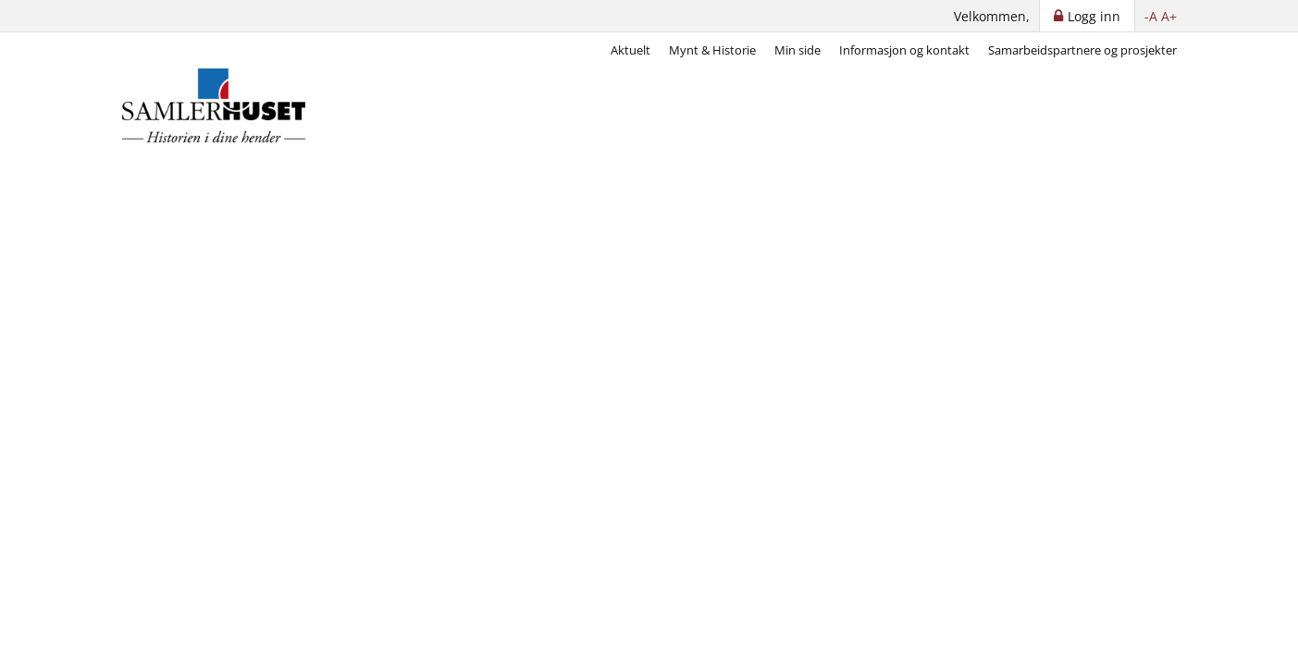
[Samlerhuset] (214, 105)
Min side (797, 50)
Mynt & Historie (712, 50)
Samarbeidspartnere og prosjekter (1082, 50)
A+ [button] (1169, 16)
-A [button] (1150, 16)
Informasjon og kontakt (904, 50)
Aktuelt (630, 50)
